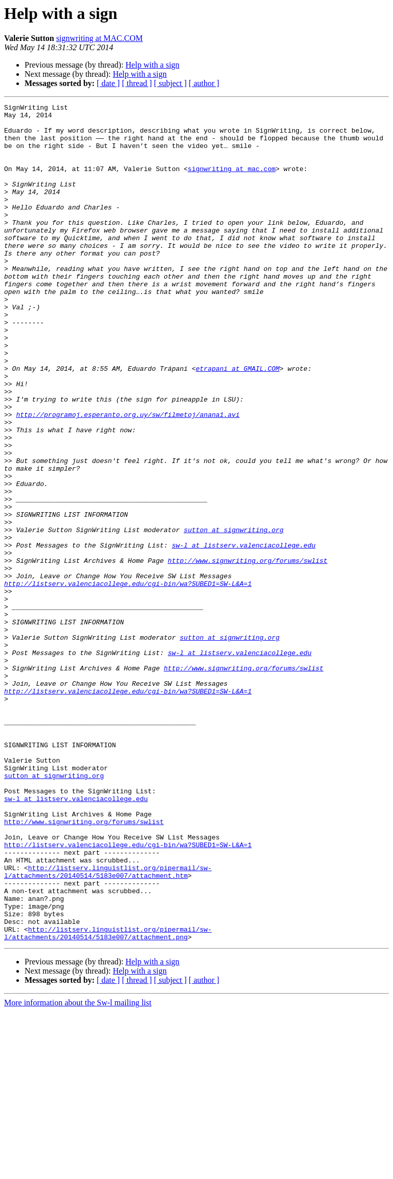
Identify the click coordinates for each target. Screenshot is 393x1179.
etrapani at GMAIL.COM (237, 422)
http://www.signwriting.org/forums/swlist (248, 652)
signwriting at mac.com (232, 182)
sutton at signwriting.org (233, 615)
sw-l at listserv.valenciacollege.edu (244, 634)
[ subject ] (170, 83)
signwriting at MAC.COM (99, 38)
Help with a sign (152, 64)
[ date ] (108, 83)
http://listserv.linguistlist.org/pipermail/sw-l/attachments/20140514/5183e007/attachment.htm (108, 1026)
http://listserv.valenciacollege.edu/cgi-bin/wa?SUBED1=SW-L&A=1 (128, 680)
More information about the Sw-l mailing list (77, 1170)
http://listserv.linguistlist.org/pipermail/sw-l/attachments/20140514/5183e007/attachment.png (108, 1099)
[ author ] (204, 83)
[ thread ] (137, 83)
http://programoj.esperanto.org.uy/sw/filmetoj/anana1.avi (127, 477)
